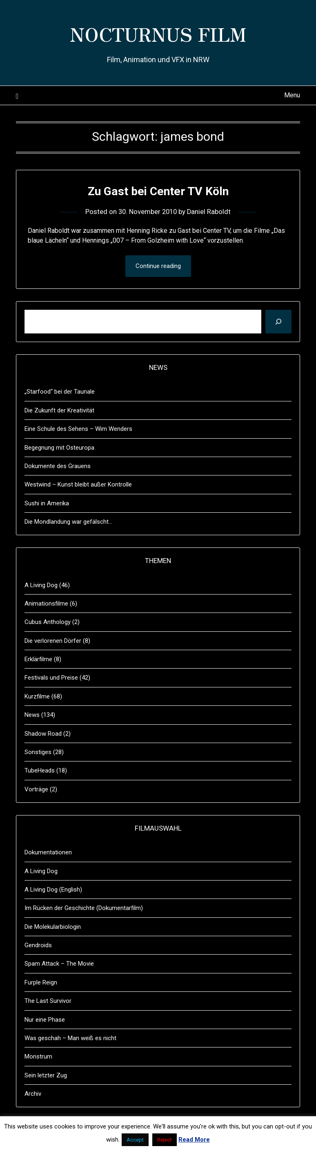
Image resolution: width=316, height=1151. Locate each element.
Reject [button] (164, 1140)
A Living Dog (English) (53, 889)
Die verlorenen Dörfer (52, 640)
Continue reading (158, 266)
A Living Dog (41, 585)
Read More (194, 1139)
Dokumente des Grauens (57, 466)
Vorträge (36, 789)
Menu (292, 95)
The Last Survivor (47, 1001)
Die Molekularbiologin (52, 926)
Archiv (32, 1093)
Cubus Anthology (47, 622)
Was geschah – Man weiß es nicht (70, 1038)
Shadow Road (43, 733)
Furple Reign (40, 982)
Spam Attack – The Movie (59, 963)
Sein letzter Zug (45, 1075)
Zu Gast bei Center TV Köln (158, 191)
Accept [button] (135, 1140)
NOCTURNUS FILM (158, 33)
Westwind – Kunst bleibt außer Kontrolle (78, 484)
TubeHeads (39, 770)
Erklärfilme (38, 659)
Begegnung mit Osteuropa (59, 447)
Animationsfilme (46, 603)
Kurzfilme (37, 696)
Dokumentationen (48, 852)
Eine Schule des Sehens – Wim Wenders (78, 428)
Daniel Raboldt (210, 211)
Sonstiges (37, 752)
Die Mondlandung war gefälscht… (68, 521)
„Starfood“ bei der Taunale (59, 391)
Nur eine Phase (44, 1019)
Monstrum (38, 1056)
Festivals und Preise (51, 677)
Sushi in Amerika (46, 503)
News (32, 715)
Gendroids (38, 945)
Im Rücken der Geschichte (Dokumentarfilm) (83, 908)
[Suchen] (278, 321)
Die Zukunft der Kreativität (59, 410)
